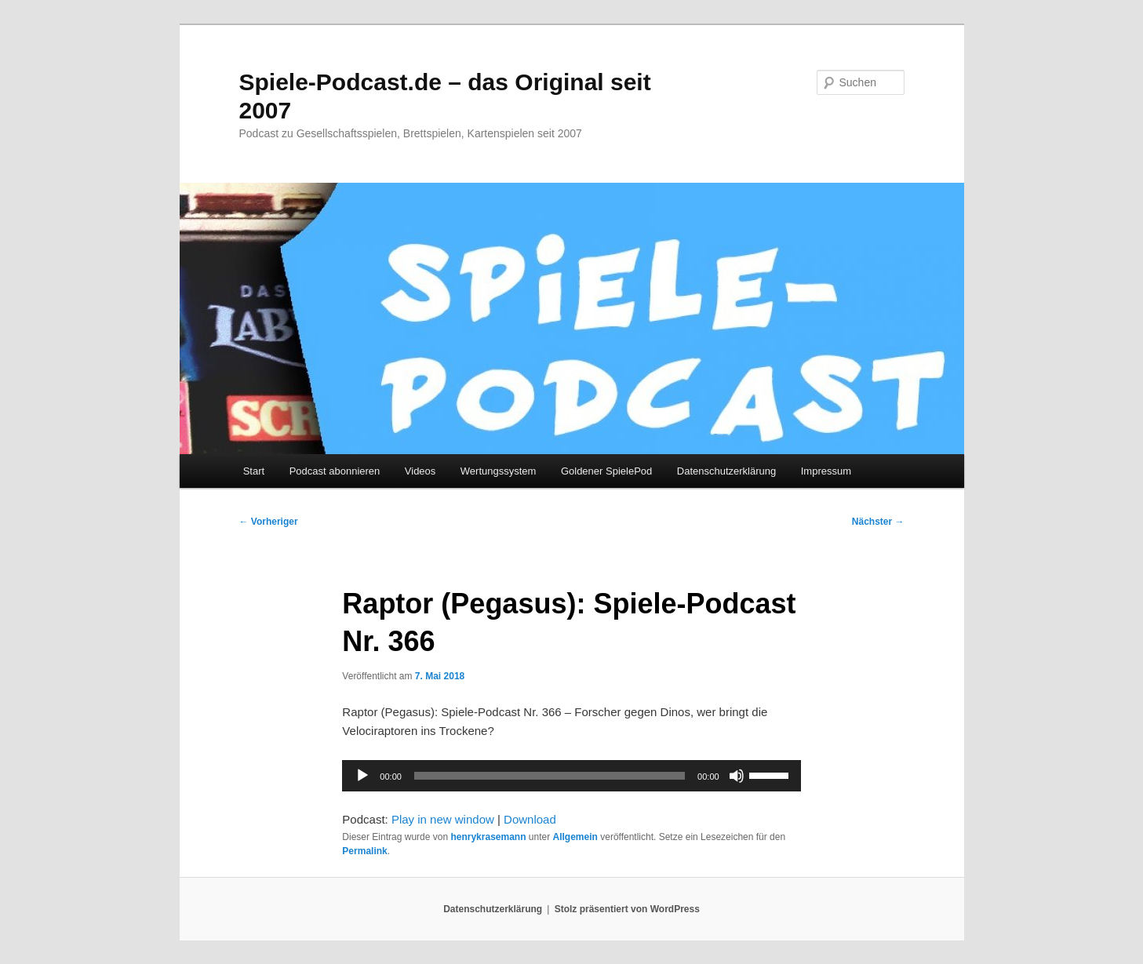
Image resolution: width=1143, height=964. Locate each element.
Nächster (878, 521)
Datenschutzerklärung (726, 471)
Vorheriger (268, 521)
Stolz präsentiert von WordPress (627, 909)
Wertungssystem (498, 471)
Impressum (826, 471)
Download (530, 819)
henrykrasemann (488, 836)
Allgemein (575, 836)
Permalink (364, 851)
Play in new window (442, 819)
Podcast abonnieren (334, 471)
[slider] (549, 776)
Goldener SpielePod (606, 471)
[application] (571, 775)
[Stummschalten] (736, 776)
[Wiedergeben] (362, 776)
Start (253, 471)
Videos (420, 471)
